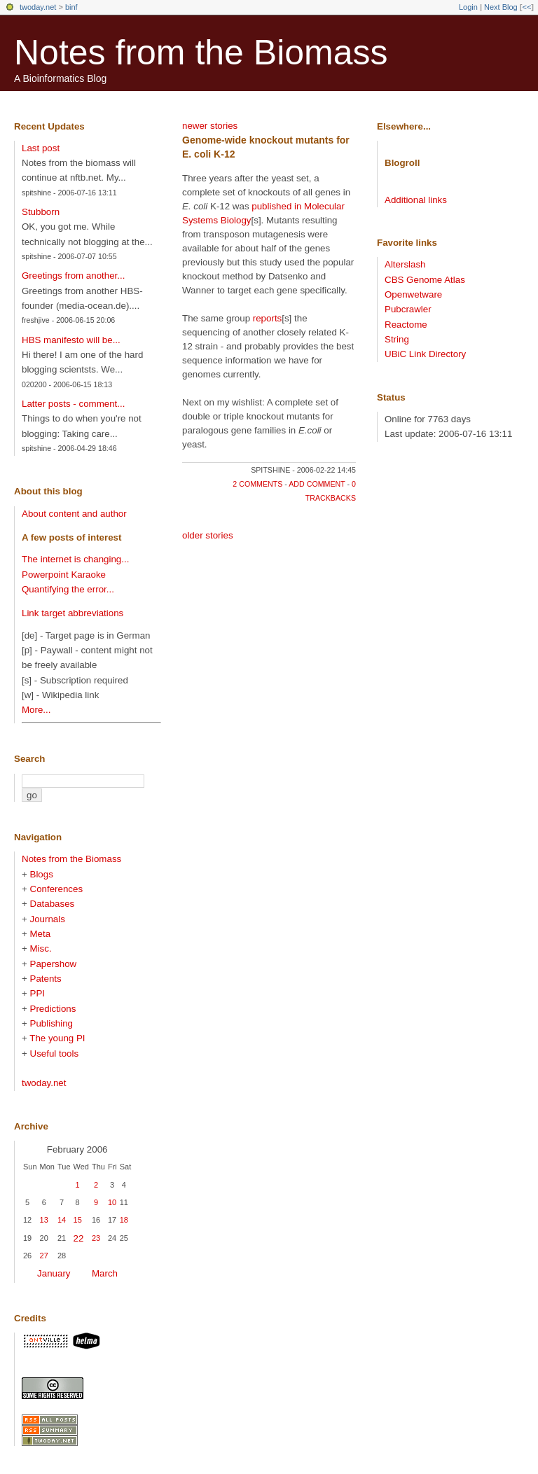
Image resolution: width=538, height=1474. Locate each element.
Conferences (56, 889)
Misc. (41, 948)
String (397, 339)
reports (267, 318)
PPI (37, 993)
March (105, 1273)
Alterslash (405, 264)
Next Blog (501, 7)
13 (44, 1220)
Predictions (53, 1008)
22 (79, 1238)
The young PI (57, 1038)
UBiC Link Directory (425, 354)
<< (526, 7)
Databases (52, 903)
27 (44, 1255)
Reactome (406, 324)
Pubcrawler (408, 309)
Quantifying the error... (68, 589)
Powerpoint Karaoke (64, 574)
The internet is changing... (75, 559)
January (53, 1273)
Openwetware (413, 294)
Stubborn (41, 212)
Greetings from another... (73, 275)
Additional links (416, 200)
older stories (207, 535)
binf (71, 7)
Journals (47, 919)
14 (61, 1220)
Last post (41, 148)
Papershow (53, 964)
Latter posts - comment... (73, 403)
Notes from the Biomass (201, 52)
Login (468, 7)
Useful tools (54, 1053)
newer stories (209, 125)
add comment (317, 484)
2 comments (257, 484)
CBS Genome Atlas (425, 279)
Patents (46, 978)
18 (124, 1220)
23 (96, 1238)
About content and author (74, 513)
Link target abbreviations (72, 613)
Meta (40, 934)
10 (112, 1202)
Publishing (52, 1023)
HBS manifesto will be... (71, 340)
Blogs (41, 874)
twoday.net (38, 7)
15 (78, 1220)
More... (36, 709)
